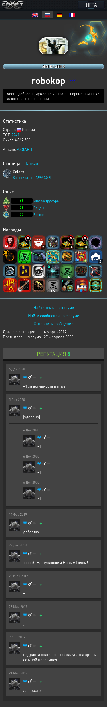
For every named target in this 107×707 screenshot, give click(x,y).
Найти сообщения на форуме (53, 315)
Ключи (32, 163)
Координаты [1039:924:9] (32, 177)
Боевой (39, 214)
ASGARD (24, 149)
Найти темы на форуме (53, 307)
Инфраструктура (46, 201)
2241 (15, 134)
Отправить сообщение (53, 323)
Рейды (38, 208)
